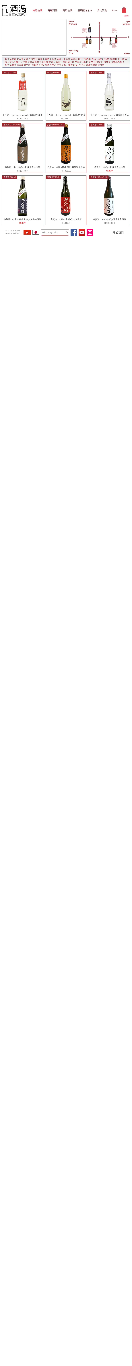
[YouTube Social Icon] (82, 232)
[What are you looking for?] (50, 232)
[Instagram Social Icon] (90, 232)
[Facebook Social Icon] (74, 232)
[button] (124, 10)
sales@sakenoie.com (12, 233)
